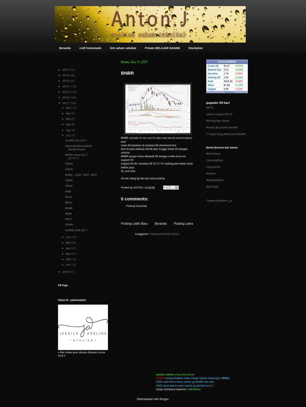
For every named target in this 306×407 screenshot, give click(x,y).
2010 (66, 271)
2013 (66, 91)
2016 (66, 75)
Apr (68, 248)
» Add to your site (241, 92)
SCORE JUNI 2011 (76, 230)
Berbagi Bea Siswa (218, 120)
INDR (68, 213)
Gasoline (213, 73)
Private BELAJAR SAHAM (162, 48)
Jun (68, 237)
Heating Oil (214, 77)
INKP (68, 191)
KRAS (209, 107)
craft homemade (90, 48)
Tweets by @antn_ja (219, 200)
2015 (66, 80)
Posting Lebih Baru (134, 223)
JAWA (69, 180)
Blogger (163, 399)
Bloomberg (213, 153)
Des (68, 107)
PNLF (68, 219)
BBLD (68, 202)
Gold (210, 81)
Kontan (210, 173)
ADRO (69, 163)
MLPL (68, 197)
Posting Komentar (136, 205)
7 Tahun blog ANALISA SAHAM (225, 134)
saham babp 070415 (219, 114)
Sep (68, 124)
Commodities (214, 160)
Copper (212, 89)
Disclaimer (196, 48)
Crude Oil (213, 65)
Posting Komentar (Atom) (164, 233)
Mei (68, 242)
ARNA (69, 185)
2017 (66, 69)
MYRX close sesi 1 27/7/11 (76, 156)
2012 (66, 97)
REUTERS (212, 186)
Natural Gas (214, 69)
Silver (211, 85)
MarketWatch (215, 180)
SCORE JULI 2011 (76, 140)
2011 (66, 103)
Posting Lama (183, 223)
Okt (68, 118)
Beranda (65, 48)
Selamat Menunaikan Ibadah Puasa (78, 147)
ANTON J (139, 187)
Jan (68, 264)
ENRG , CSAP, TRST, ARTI (81, 174)
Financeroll (213, 167)
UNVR (69, 169)
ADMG (69, 224)
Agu (68, 130)
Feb (68, 259)
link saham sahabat (123, 48)
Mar (68, 253)
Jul (68, 135)
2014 (66, 86)
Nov (68, 113)
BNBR (68, 208)
